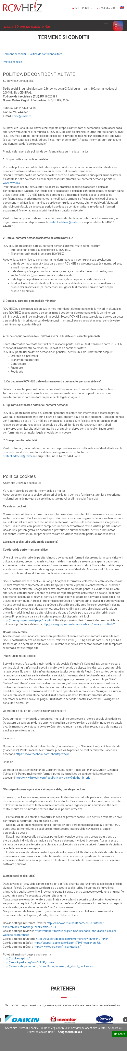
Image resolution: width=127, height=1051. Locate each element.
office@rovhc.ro (22, 116)
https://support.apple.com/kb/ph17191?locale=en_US (67, 942)
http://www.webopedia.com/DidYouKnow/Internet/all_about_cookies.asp (48, 966)
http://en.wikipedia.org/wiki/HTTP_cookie (29, 962)
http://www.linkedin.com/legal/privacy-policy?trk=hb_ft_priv (53, 777)
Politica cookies (12, 61)
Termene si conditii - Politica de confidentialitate (32, 54)
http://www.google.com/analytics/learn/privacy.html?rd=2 (79, 624)
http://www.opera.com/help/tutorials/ (57, 946)
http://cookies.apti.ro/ (16, 958)
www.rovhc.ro (11, 183)
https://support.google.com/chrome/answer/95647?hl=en (72, 938)
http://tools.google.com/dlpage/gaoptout (28, 620)
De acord (119, 1034)
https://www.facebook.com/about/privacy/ (42, 754)
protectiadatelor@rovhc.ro (65, 222)
